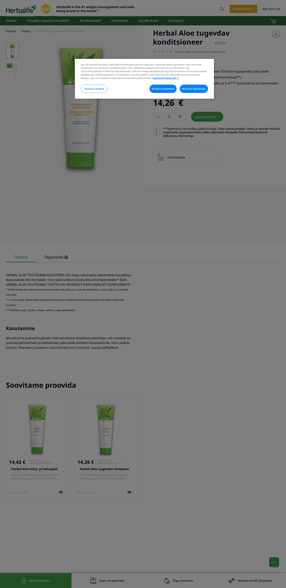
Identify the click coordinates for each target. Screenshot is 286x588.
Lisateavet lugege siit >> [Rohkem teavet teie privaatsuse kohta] (166, 77)
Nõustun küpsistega (194, 88)
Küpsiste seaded (94, 88)
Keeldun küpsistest (163, 88)
